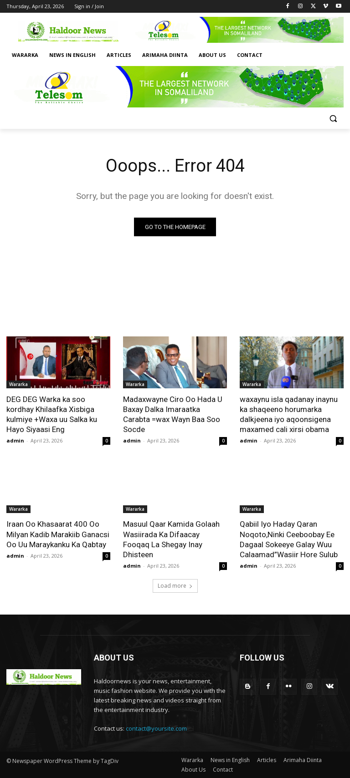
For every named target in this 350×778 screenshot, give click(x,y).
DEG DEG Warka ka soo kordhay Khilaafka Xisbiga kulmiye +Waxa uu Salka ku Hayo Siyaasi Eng (51, 414)
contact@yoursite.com (156, 728)
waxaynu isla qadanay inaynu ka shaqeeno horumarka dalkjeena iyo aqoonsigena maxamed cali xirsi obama (289, 414)
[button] (333, 118)
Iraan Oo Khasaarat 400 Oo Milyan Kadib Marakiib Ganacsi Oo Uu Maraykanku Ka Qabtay (57, 534)
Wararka (18, 384)
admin (15, 440)
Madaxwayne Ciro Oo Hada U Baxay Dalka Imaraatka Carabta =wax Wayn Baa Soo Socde (172, 414)
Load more (175, 586)
